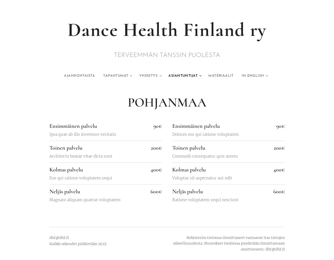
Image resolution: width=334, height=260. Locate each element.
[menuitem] (76, 76)
